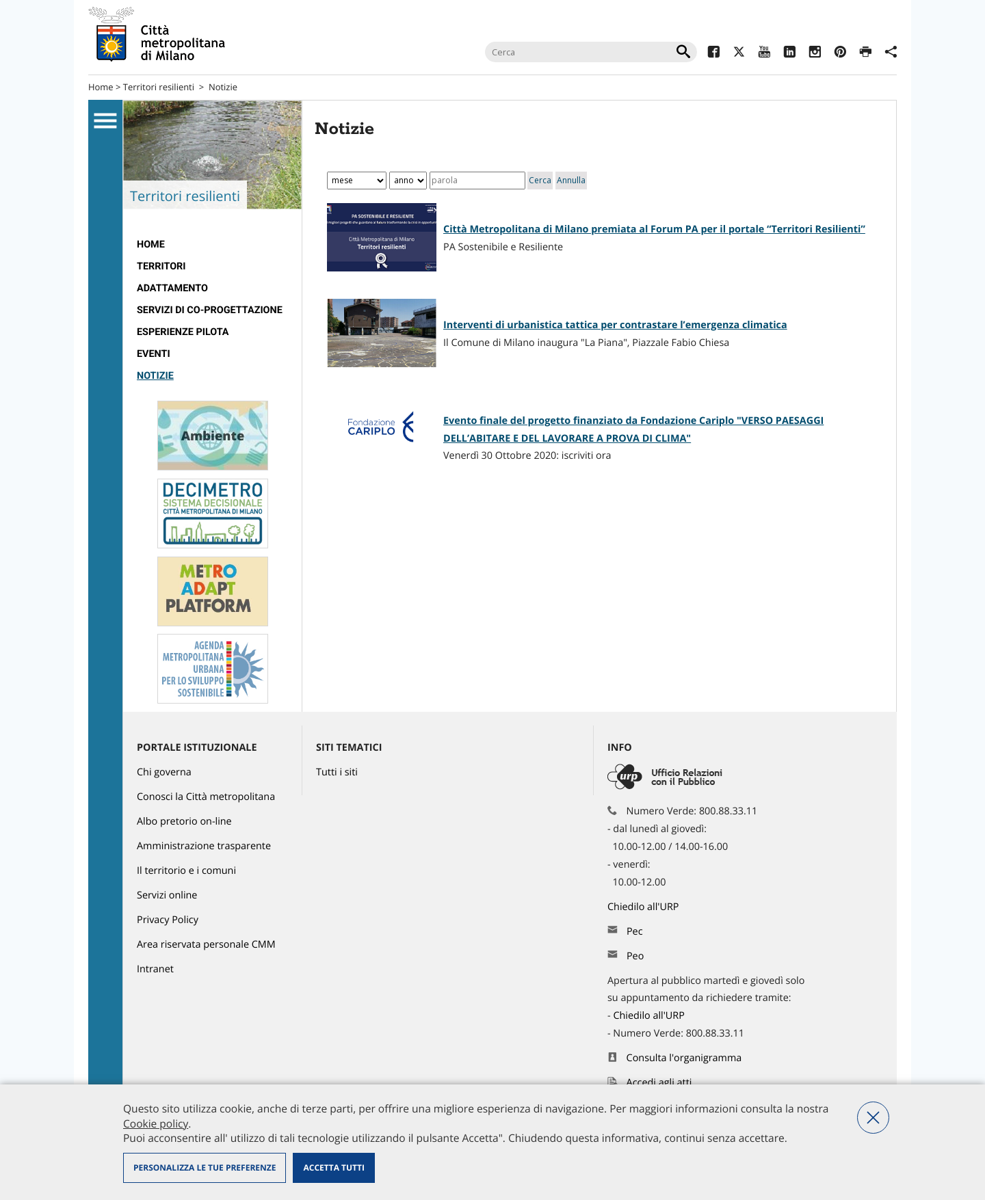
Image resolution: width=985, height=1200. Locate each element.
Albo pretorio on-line (184, 821)
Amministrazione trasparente (204, 846)
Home (101, 87)
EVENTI (153, 354)
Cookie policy (155, 1123)
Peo (635, 956)
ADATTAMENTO (172, 288)
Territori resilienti (158, 87)
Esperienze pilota (183, 332)
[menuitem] (212, 245)
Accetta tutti (333, 1167)
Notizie (223, 87)
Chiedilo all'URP (644, 907)
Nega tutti (873, 1118)
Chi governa (164, 772)
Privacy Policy (167, 920)
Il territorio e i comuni (186, 870)
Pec (635, 931)
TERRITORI (161, 266)
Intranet (155, 969)
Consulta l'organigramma (684, 1058)
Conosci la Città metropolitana (206, 796)
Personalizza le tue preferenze (204, 1167)
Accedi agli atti (659, 1082)
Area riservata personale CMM (206, 944)
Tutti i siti (337, 772)
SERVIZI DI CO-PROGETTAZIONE (210, 310)
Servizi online (167, 895)
